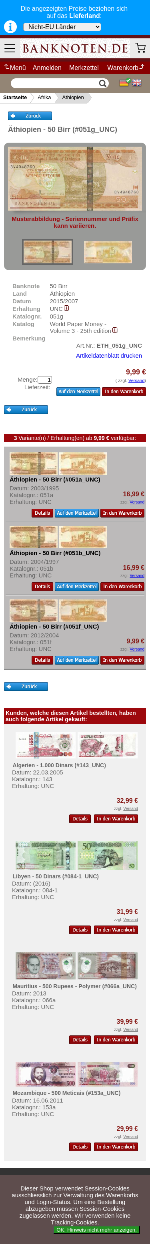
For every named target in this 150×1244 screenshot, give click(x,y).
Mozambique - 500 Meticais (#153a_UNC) (66, 1093)
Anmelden (47, 67)
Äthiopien (73, 97)
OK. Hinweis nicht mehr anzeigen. (96, 1230)
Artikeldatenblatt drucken (109, 355)
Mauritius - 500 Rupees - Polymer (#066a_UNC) (74, 986)
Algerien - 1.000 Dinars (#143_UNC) (59, 765)
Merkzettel (84, 67)
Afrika (44, 97)
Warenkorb (126, 67)
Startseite (15, 97)
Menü (14, 67)
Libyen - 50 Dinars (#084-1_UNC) (55, 876)
